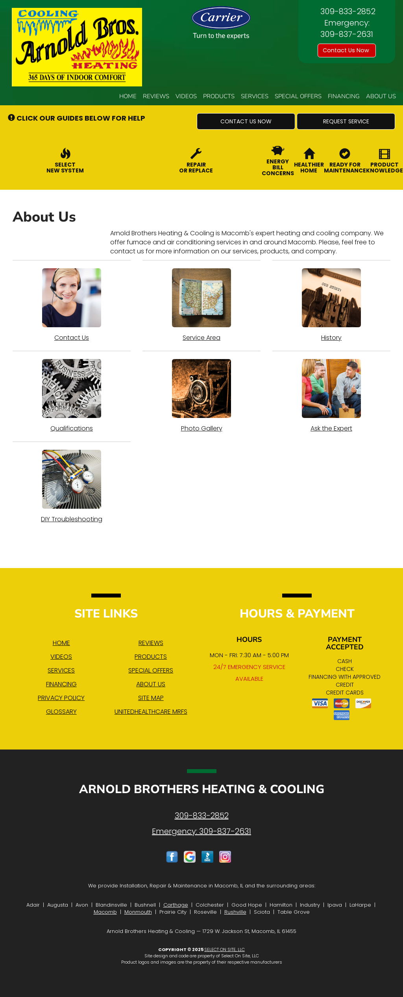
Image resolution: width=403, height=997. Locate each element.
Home (128, 96)
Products (219, 96)
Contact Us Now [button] (347, 50)
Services (254, 96)
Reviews (156, 96)
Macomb (105, 912)
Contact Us (72, 305)
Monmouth (138, 912)
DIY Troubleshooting (72, 487)
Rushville (235, 912)
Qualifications (72, 396)
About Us (381, 96)
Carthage (175, 905)
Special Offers (298, 96)
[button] (246, 121)
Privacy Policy (61, 697)
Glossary (61, 711)
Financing (344, 96)
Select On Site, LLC (224, 949)
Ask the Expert (331, 396)
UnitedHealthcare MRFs (151, 711)
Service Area (201, 305)
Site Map (151, 697)
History (331, 305)
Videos (186, 96)
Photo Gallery (201, 396)
